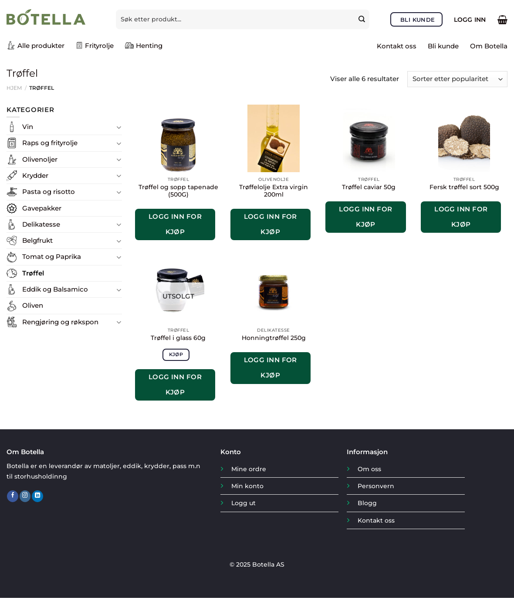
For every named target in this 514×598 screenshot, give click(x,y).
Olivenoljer (39, 159)
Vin (27, 126)
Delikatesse (41, 224)
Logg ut (243, 502)
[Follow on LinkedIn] (37, 496)
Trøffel (33, 273)
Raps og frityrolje (50, 143)
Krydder (35, 175)
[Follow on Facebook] (12, 496)
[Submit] (363, 19)
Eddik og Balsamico (55, 289)
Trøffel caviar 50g (369, 186)
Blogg (367, 502)
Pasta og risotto (48, 191)
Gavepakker (41, 208)
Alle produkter (35, 45)
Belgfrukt (37, 240)
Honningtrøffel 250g (274, 337)
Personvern (376, 485)
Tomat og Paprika (51, 256)
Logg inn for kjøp (175, 224)
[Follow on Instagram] (25, 496)
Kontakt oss (396, 46)
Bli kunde (443, 46)
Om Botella (488, 46)
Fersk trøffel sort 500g (464, 186)
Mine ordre (248, 468)
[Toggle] (118, 127)
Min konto (247, 485)
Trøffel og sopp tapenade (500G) (178, 190)
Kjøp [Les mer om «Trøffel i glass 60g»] (176, 354)
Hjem (14, 88)
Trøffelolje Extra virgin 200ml (273, 190)
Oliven (32, 305)
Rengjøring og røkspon (60, 322)
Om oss (369, 468)
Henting (143, 45)
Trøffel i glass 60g (178, 337)
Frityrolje (95, 45)
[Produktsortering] (457, 79)
